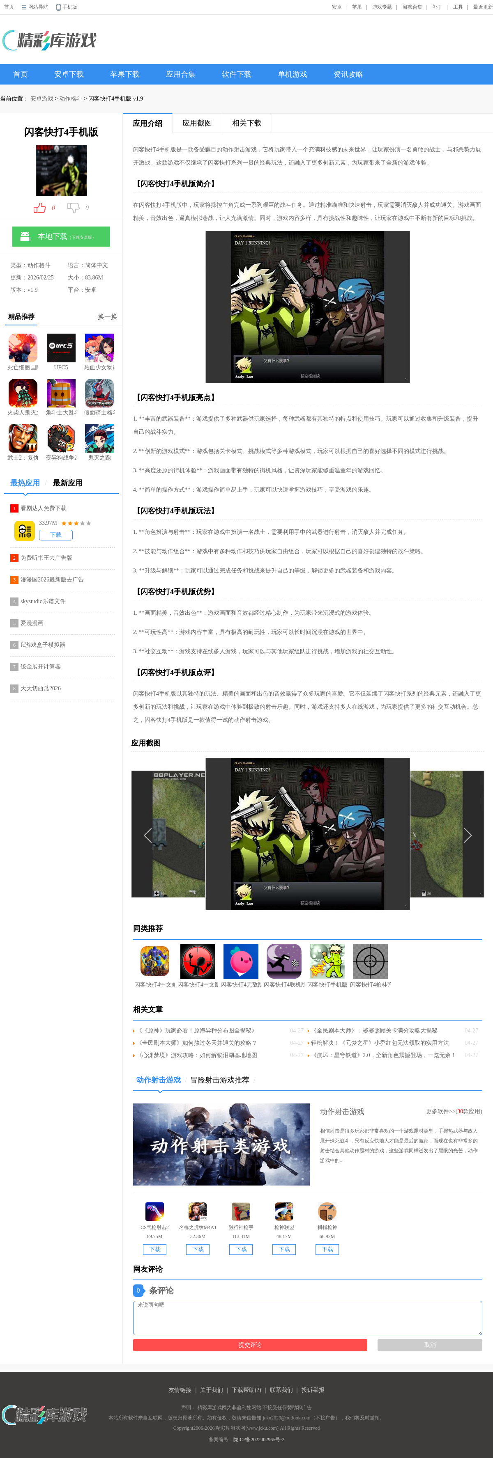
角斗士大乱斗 (61, 397)
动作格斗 (70, 99)
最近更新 (483, 7)
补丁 (437, 7)
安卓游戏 (41, 99)
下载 (56, 535)
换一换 (107, 316)
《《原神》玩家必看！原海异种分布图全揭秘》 (196, 1031)
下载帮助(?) (246, 1390)
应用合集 (181, 74)
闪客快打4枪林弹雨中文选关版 (370, 966)
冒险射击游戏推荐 (223, 1080)
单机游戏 (292, 74)
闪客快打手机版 (327, 966)
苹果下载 (125, 74)
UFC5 (61, 352)
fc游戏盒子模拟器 (43, 645)
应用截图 (197, 123)
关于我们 (211, 1390)
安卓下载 (69, 74)
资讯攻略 (348, 74)
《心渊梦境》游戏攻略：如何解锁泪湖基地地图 (196, 1055)
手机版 (69, 7)
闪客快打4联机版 (284, 966)
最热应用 (28, 486)
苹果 (357, 7)
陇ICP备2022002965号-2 (259, 1439)
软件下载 (236, 74)
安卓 (337, 7)
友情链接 (179, 1390)
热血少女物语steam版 (99, 352)
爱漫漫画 (32, 623)
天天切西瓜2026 (41, 688)
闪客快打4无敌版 (241, 966)
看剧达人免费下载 (44, 508)
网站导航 (38, 7)
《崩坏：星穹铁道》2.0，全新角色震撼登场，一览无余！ (383, 1055)
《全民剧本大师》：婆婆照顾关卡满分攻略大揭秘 (374, 1031)
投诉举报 (313, 1390)
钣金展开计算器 (41, 667)
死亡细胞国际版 (22, 352)
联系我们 (281, 1390)
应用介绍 (147, 123)
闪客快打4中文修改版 (154, 966)
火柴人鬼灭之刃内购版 (22, 397)
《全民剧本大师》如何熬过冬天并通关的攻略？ (196, 1043)
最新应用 (68, 483)
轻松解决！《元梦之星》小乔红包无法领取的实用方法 (380, 1043)
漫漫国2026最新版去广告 (52, 580)
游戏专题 (382, 7)
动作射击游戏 (161, 1083)
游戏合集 (412, 7)
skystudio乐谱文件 (43, 601)
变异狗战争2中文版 (61, 442)
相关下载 (247, 123)
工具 (458, 7)
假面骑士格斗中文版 (99, 397)
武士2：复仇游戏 (22, 442)
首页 (9, 7)
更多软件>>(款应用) (454, 1111)
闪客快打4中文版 (197, 966)
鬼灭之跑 (99, 442)
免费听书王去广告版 (46, 558)
